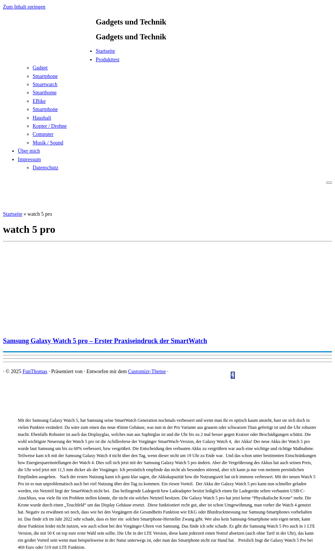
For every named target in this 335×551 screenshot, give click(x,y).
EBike (39, 101)
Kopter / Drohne (50, 126)
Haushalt (42, 118)
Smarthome (45, 92)
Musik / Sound (48, 143)
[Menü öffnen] (329, 183)
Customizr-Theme (147, 371)
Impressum (29, 159)
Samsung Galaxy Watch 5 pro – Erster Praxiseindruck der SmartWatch (105, 341)
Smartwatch (45, 84)
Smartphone (45, 76)
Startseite (105, 51)
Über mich (29, 151)
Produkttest (107, 59)
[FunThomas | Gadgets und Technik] (49, 53)
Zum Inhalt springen (24, 7)
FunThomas (35, 371)
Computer (43, 134)
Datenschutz (45, 167)
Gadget (40, 68)
